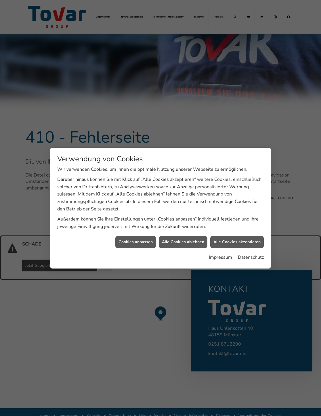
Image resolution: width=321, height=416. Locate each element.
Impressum (220, 254)
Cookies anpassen (136, 239)
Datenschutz (251, 254)
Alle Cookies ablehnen (183, 239)
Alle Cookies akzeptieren (237, 239)
